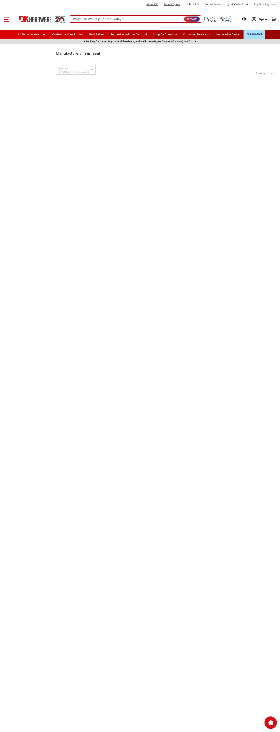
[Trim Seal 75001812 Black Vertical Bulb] (166, 110)
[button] (6, 19)
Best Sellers (97, 34)
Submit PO (192, 4)
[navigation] (197, 34)
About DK (152, 4)
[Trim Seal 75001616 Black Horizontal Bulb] (166, 504)
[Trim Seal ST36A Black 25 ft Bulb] (90, 110)
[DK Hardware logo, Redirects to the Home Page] (37, 19)
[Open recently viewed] (244, 19)
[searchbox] (135, 19)
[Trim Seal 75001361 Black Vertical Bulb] (243, 110)
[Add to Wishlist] (116, 84)
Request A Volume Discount (128, 34)
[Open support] (270, 722)
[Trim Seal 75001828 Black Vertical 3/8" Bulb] (90, 242)
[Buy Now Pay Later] (265, 4)
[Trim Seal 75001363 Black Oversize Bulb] (90, 504)
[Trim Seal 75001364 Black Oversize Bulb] (90, 636)
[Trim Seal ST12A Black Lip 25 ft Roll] (243, 504)
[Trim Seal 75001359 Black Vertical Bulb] (166, 242)
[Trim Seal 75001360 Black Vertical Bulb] (166, 373)
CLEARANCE (254, 34)
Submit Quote (172, 4)
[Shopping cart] (273, 19)
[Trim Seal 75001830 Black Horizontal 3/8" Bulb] (243, 373)
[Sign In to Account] (262, 19)
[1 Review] (224, 191)
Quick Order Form (237, 4)
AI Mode (191, 19)
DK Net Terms (213, 4)
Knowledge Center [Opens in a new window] (228, 34)
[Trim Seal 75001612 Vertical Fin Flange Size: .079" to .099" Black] (243, 242)
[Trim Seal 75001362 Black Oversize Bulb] (90, 373)
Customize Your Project (67, 34)
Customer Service (194, 34)
